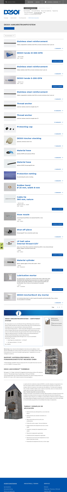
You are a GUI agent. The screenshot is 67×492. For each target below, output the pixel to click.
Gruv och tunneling (28, 12)
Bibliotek (46, 487)
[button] (14, 2)
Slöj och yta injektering (46, 10)
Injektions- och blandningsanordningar (32, 14)
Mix (44, 12)
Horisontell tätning (36, 10)
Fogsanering (55, 10)
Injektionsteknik (30, 8)
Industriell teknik (44, 8)
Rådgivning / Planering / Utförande (52, 489)
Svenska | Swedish (52, 2)
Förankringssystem (38, 12)
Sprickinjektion (27, 10)
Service (47, 483)
